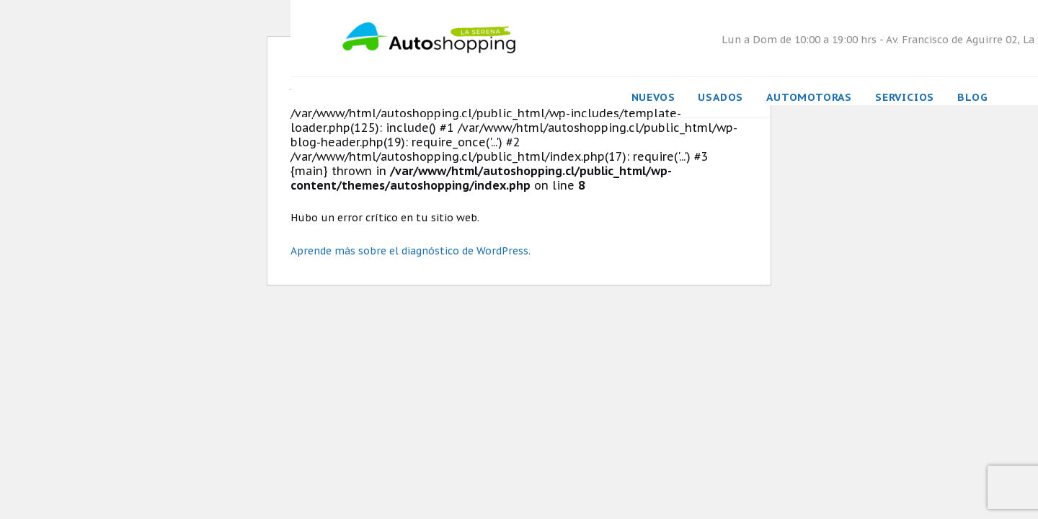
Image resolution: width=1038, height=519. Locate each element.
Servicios (904, 97)
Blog (972, 97)
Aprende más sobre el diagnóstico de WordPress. (410, 250)
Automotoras (809, 97)
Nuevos (653, 97)
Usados (720, 97)
